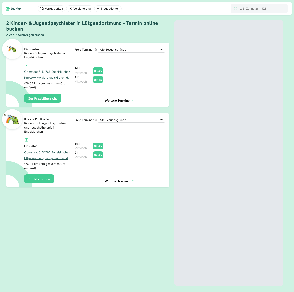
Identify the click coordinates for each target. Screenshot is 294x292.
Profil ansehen (39, 179)
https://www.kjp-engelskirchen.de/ (47, 77)
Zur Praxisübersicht (42, 98)
